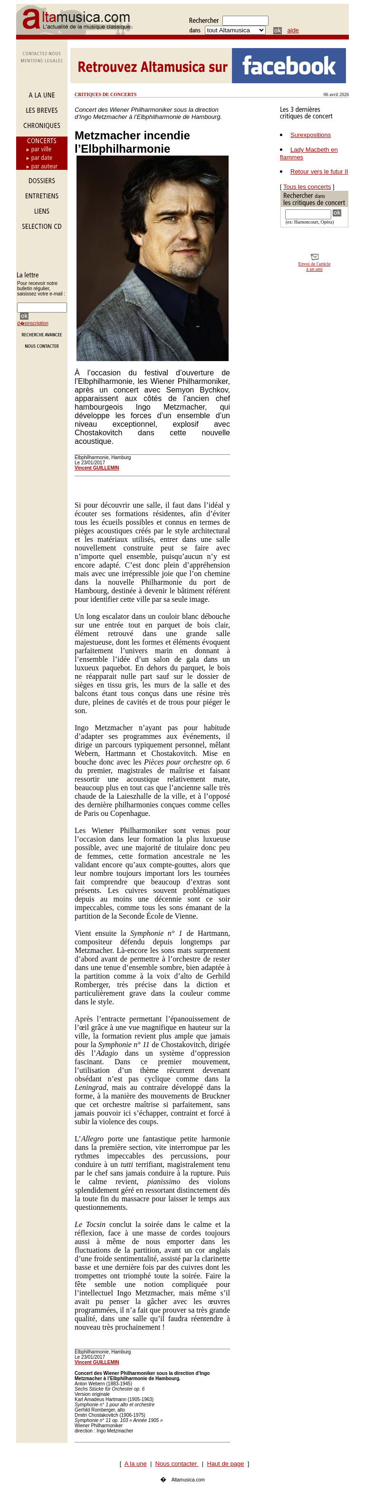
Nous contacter (177, 1463)
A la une (136, 1463)
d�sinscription (32, 323)
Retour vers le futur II (319, 171)
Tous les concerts (307, 186)
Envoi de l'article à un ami (314, 266)
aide (293, 30)
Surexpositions (310, 134)
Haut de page (225, 1463)
